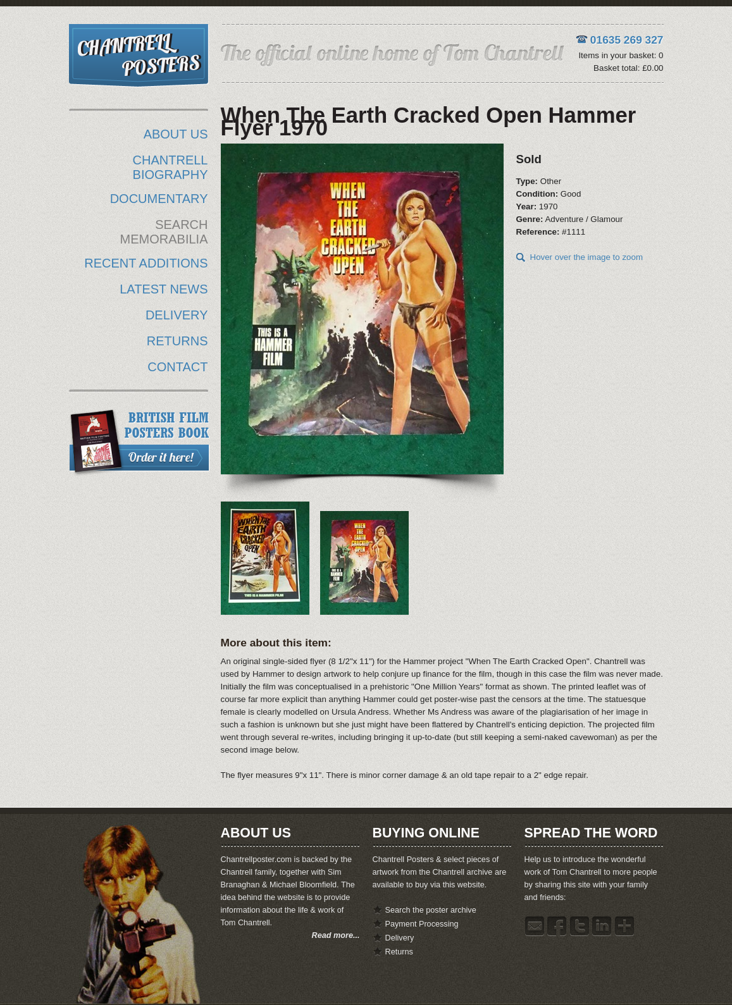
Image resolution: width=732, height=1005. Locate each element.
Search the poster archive (430, 910)
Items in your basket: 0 (620, 55)
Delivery (399, 938)
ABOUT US (176, 134)
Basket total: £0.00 (628, 68)
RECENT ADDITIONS (146, 263)
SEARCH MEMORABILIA (164, 232)
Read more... (336, 935)
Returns (399, 951)
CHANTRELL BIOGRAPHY (170, 167)
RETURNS (177, 341)
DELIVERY (177, 315)
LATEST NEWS (164, 289)
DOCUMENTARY (159, 199)
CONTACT (177, 367)
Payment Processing (422, 924)
